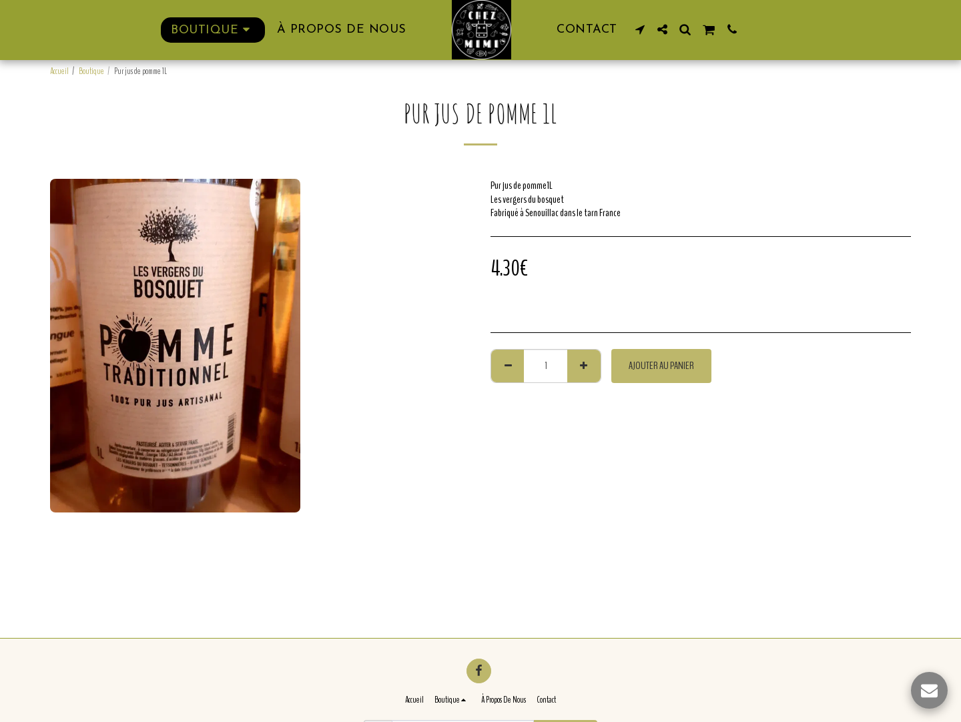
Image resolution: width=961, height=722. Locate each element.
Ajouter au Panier (661, 365)
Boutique (91, 71)
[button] (640, 29)
